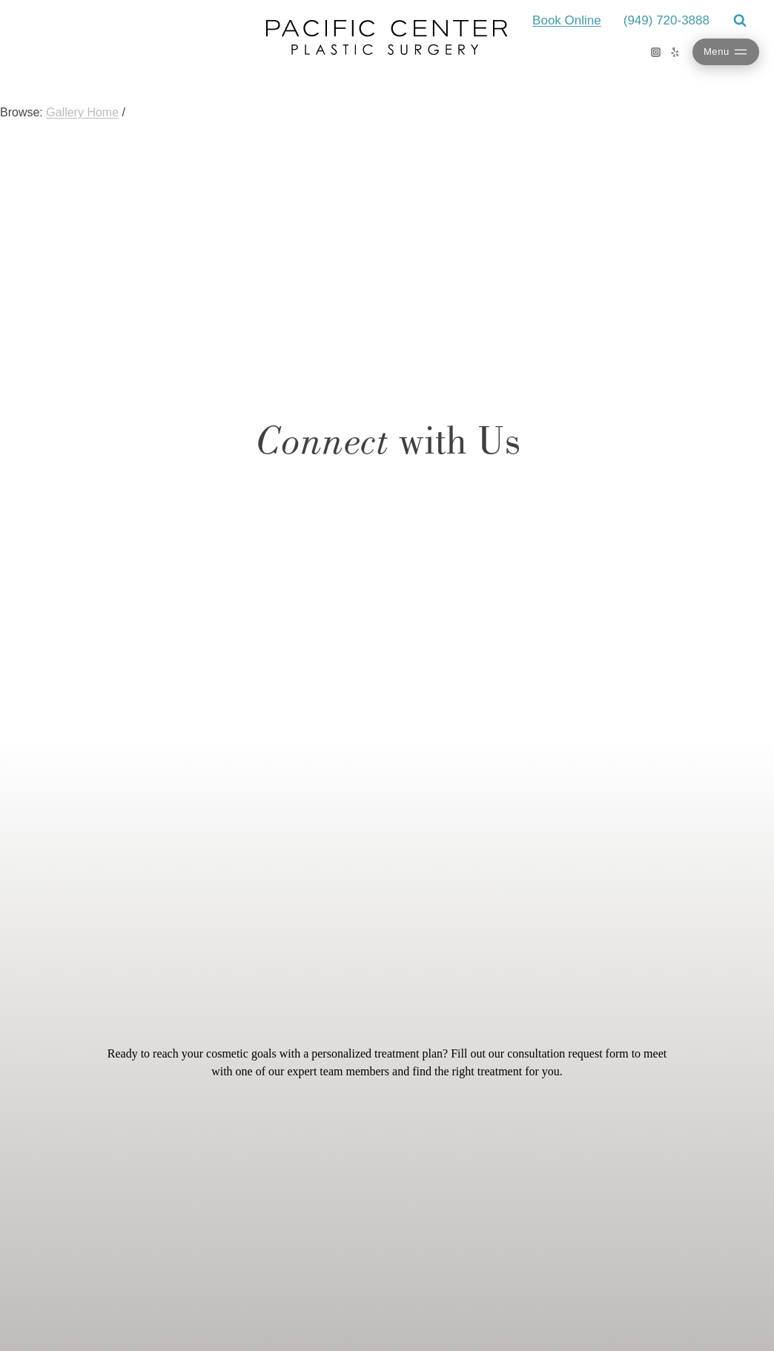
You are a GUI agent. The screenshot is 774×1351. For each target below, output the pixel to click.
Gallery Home (82, 112)
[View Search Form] (740, 21)
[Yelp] (675, 52)
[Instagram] (656, 52)
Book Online (566, 20)
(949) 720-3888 (667, 20)
